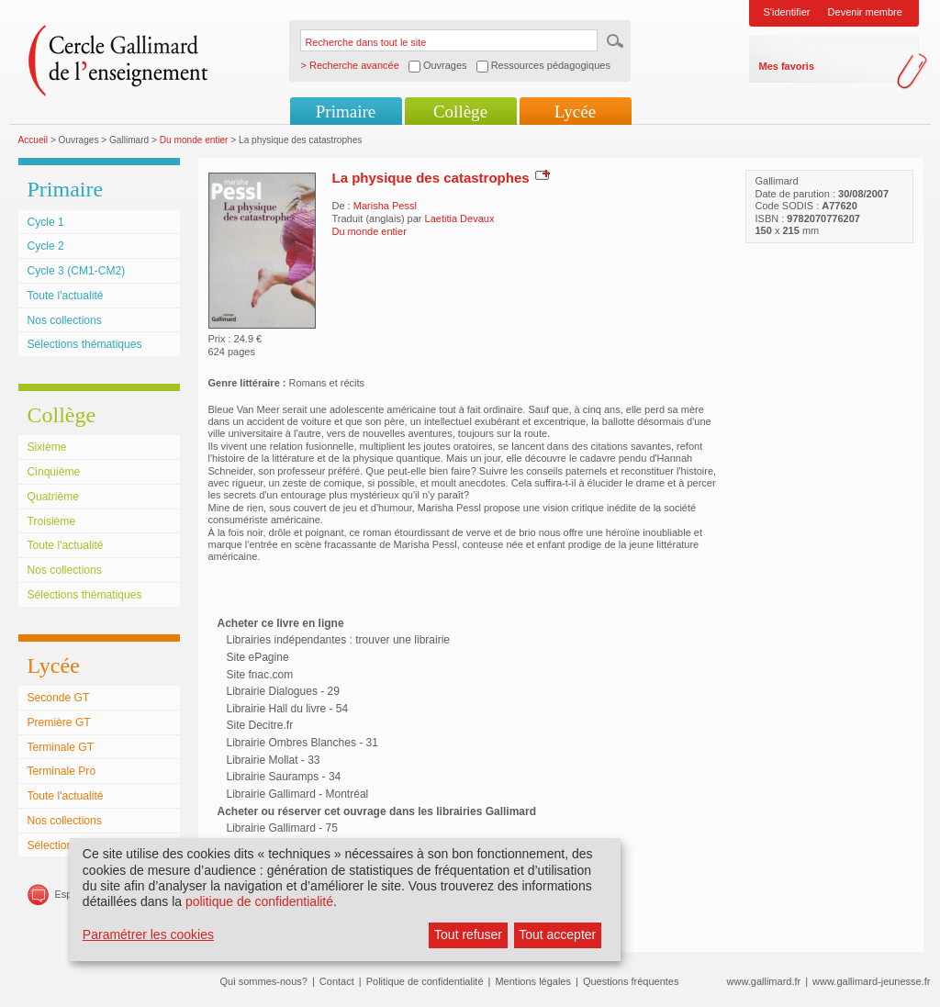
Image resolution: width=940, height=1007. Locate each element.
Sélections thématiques (85, 344)
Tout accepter (557, 934)
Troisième (52, 521)
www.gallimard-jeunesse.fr (871, 981)
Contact (336, 981)
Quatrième (53, 496)
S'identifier (787, 11)
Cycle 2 (46, 246)
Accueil (33, 140)
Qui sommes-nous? (264, 981)
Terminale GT (61, 747)
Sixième (47, 447)
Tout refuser (468, 934)
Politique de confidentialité (425, 981)
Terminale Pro (62, 771)
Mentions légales (533, 981)
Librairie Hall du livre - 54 (288, 708)
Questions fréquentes (631, 981)
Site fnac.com (260, 674)
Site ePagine (258, 657)
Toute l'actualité (66, 295)
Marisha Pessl (385, 205)
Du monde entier (194, 140)
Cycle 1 (46, 222)
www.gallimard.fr (764, 981)
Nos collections (65, 320)
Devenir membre (865, 11)
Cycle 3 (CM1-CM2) (77, 270)
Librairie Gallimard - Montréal (298, 794)
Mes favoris (787, 66)
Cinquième (54, 471)
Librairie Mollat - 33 (273, 760)
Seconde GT (59, 697)
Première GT (59, 722)
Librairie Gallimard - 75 (282, 828)
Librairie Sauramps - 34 (284, 776)
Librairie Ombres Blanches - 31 (302, 742)
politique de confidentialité (259, 901)
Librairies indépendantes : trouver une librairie (338, 639)
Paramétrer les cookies (148, 934)
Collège (460, 111)
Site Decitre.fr (260, 725)
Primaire (345, 111)
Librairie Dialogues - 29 (283, 691)
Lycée (575, 111)
